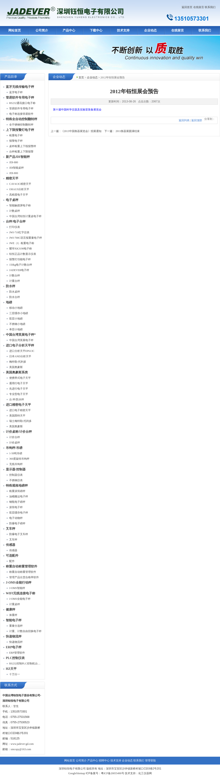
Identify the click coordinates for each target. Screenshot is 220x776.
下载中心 (96, 30)
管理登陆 (150, 760)
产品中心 (69, 30)
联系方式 (10, 685)
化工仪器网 (145, 773)
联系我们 (210, 7)
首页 (81, 77)
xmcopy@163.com (21, 749)
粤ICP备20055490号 (112, 773)
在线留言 (198, 7)
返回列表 (184, 120)
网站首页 (14, 30)
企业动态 (150, 30)
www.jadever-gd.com (22, 743)
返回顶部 (196, 120)
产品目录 (10, 76)
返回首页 (187, 7)
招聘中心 (104, 760)
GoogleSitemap (76, 773)
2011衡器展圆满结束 (128, 131)
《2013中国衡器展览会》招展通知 (81, 131)
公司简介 (41, 30)
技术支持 (123, 30)
